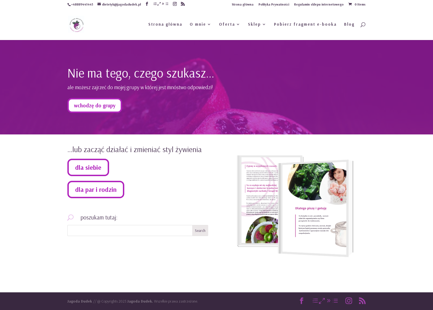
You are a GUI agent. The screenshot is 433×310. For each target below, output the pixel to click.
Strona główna (243, 4)
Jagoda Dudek (80, 301)
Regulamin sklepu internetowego (319, 4)
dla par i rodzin (96, 190)
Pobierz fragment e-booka (305, 24)
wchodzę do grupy (94, 105)
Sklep (254, 24)
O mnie (198, 24)
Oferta (227, 24)
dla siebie (88, 167)
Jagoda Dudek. (140, 301)
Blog (349, 24)
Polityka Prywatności (273, 4)
